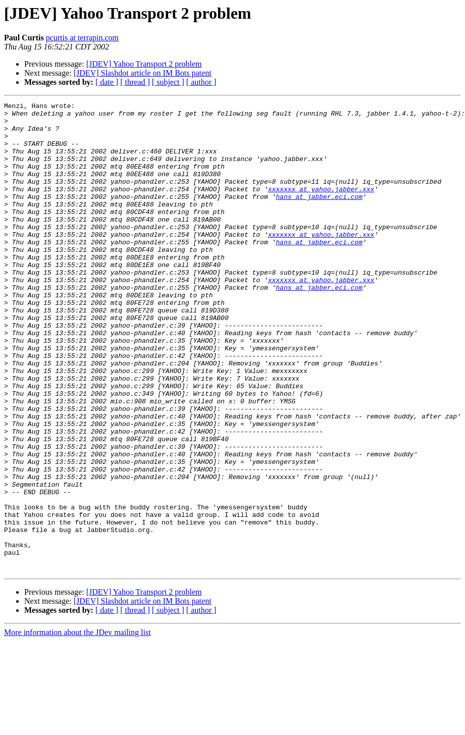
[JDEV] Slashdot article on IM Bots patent (143, 73)
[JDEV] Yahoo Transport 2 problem (144, 64)
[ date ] (106, 82)
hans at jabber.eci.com (319, 216)
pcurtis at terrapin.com (82, 37)
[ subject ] (168, 82)
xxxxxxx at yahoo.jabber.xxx (321, 207)
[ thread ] (135, 82)
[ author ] (201, 82)
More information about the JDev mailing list (77, 726)
